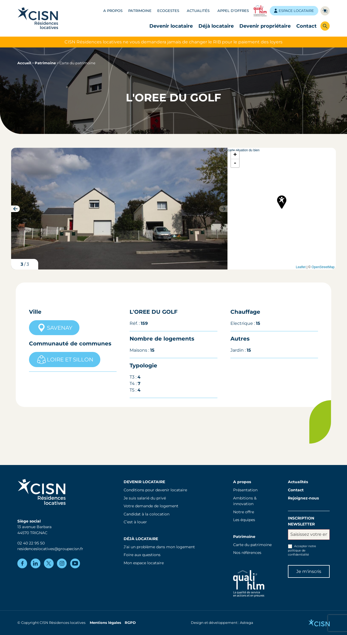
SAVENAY (54, 327)
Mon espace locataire (144, 562)
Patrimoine (140, 11)
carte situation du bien (281, 208)
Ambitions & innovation (244, 501)
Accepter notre (302, 550)
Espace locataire (294, 11)
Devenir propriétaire (265, 26)
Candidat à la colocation (146, 514)
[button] (15, 209)
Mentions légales (105, 623)
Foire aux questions (142, 554)
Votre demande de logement (151, 505)
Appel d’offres (233, 11)
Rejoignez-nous (303, 498)
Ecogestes (168, 11)
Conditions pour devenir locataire (155, 490)
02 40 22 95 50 (31, 543)
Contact (306, 26)
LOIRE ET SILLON (64, 359)
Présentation (245, 490)
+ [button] (235, 155)
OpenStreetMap (323, 267)
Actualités (198, 11)
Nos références (247, 552)
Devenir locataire (171, 26)
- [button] (235, 163)
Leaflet (301, 267)
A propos (113, 11)
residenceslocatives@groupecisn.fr (50, 548)
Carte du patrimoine (252, 544)
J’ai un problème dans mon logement (159, 546)
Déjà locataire (216, 26)
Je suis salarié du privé (145, 498)
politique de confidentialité (298, 552)
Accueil (24, 63)
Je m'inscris (308, 571)
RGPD (130, 623)
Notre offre (243, 511)
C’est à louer (135, 521)
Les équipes (244, 519)
